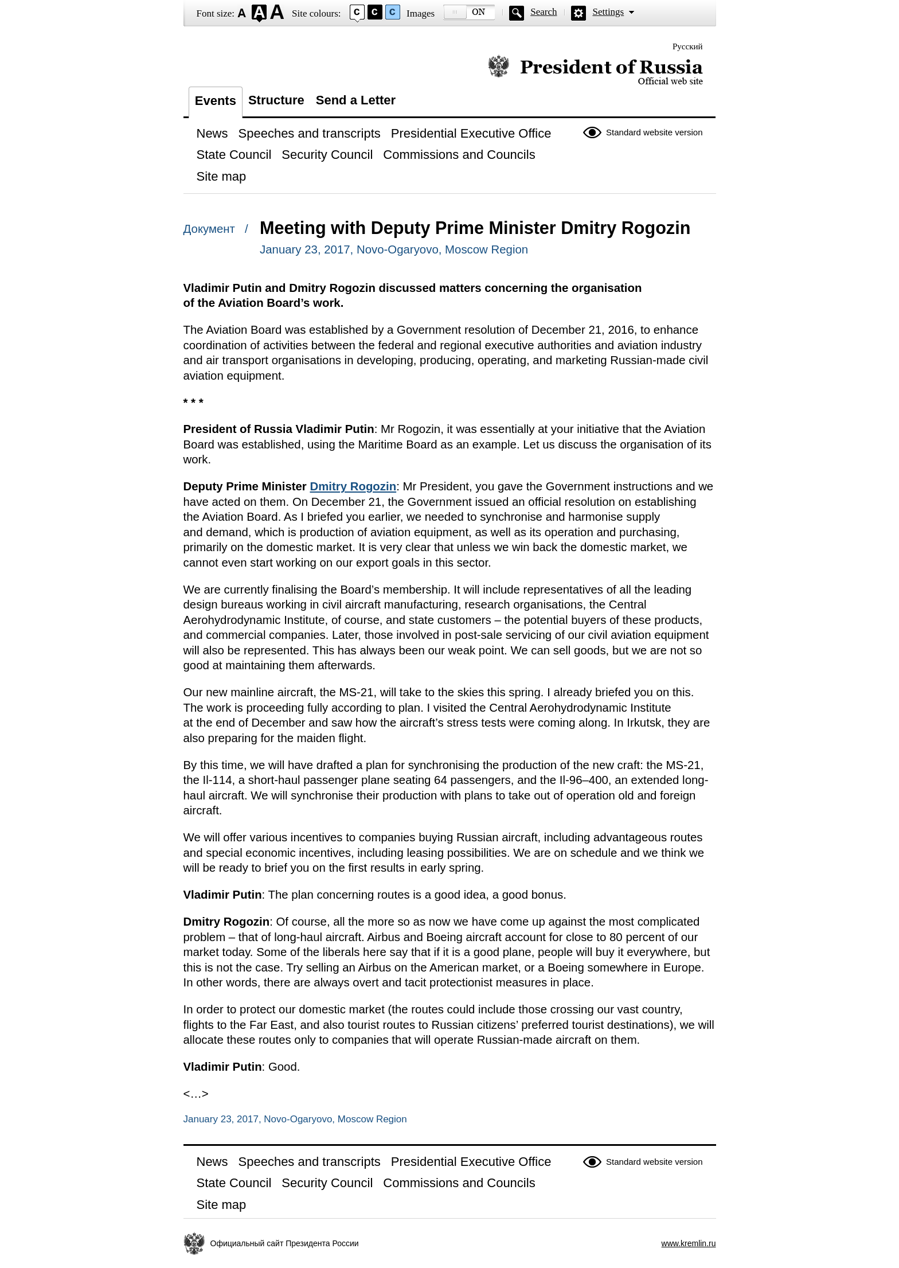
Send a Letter (356, 100)
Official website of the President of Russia (595, 70)
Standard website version (654, 132)
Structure (276, 100)
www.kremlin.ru (689, 1243)
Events (215, 100)
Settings (608, 11)
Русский (688, 46)
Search (543, 11)
